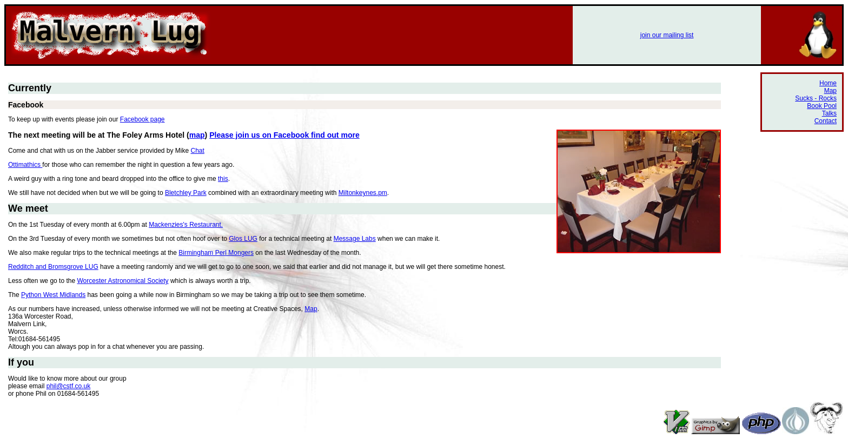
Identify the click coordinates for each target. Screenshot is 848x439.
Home (828, 83)
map (197, 135)
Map (310, 309)
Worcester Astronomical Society (122, 281)
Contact (825, 121)
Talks (829, 113)
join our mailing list (667, 35)
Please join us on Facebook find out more (284, 135)
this (223, 179)
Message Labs (355, 238)
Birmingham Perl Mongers (216, 252)
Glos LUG (243, 238)
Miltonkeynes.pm (363, 193)
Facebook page (142, 119)
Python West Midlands (53, 295)
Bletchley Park (186, 193)
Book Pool (822, 106)
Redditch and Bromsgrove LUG (53, 267)
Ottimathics (25, 164)
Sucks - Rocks (816, 98)
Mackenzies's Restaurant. (186, 224)
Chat (197, 150)
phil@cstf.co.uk (69, 386)
